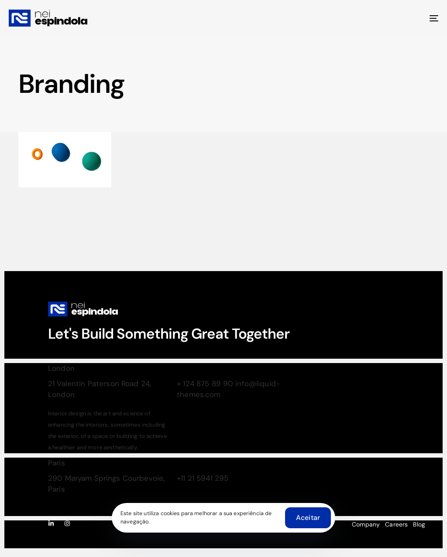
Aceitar (308, 517)
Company (366, 524)
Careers (396, 524)
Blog (419, 524)
